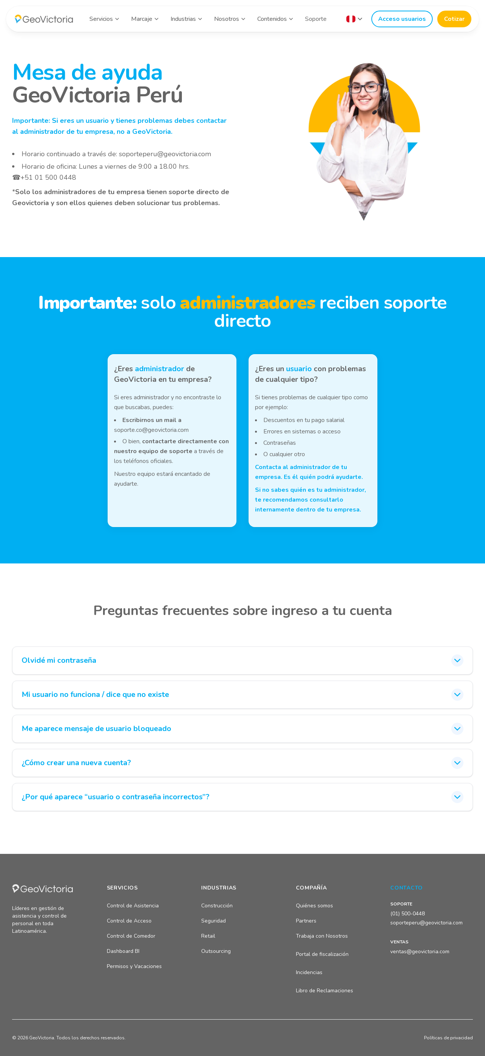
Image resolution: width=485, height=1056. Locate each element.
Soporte (316, 19)
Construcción (217, 905)
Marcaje (141, 19)
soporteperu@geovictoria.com (165, 153)
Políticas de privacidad (448, 1038)
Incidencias (309, 972)
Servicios (101, 19)
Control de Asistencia (133, 905)
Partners (306, 920)
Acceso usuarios (402, 19)
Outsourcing (216, 951)
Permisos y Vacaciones (134, 966)
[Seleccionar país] (354, 19)
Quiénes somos (314, 905)
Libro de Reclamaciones (324, 990)
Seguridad (213, 920)
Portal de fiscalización (322, 954)
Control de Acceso (129, 920)
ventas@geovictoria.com (419, 951)
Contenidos (272, 19)
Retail (208, 936)
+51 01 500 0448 (48, 177)
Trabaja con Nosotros (322, 936)
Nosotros (226, 19)
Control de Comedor (131, 936)
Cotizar (454, 19)
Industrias (183, 19)
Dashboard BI (123, 951)
